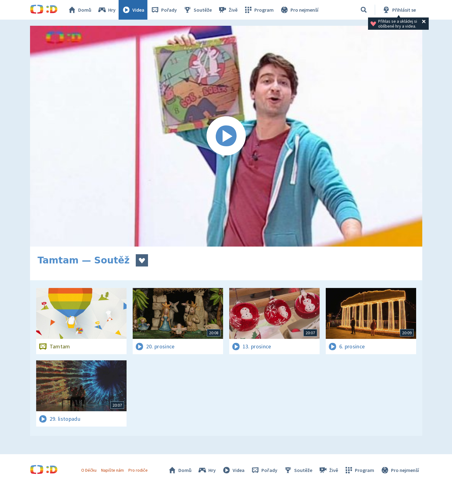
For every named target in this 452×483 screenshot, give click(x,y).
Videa (133, 9)
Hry (106, 9)
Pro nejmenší (299, 9)
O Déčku (89, 470)
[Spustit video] (226, 136)
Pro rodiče (138, 470)
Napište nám (112, 470)
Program (259, 9)
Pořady (163, 9)
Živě (227, 9)
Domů (79, 9)
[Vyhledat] (364, 10)
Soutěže (197, 9)
